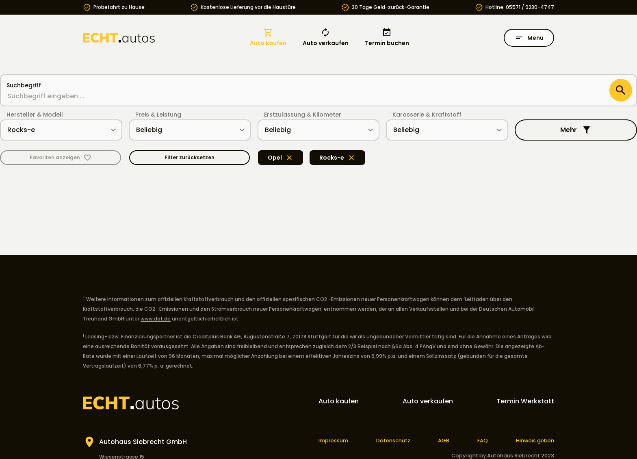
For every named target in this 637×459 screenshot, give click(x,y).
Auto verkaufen (326, 37)
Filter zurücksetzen (189, 157)
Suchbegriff (23, 85)
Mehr (576, 130)
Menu (529, 38)
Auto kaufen (268, 37)
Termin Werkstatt (525, 401)
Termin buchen (387, 37)
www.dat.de (156, 318)
